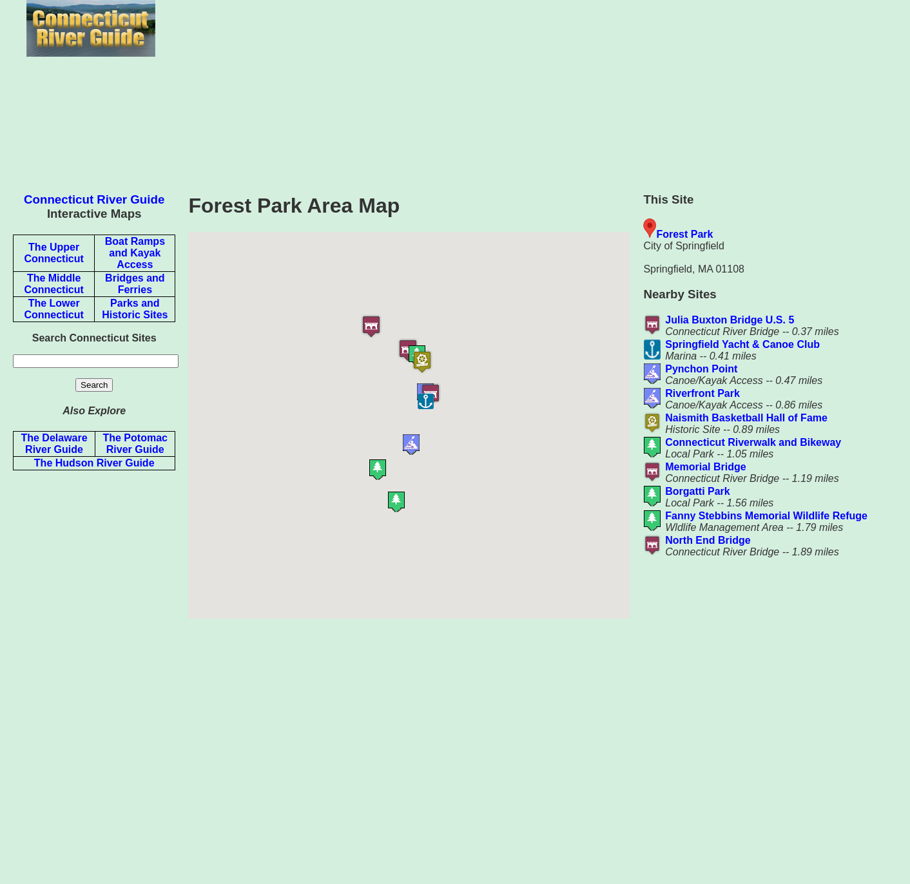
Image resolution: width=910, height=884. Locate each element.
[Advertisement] (94, 674)
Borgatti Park (697, 491)
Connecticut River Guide (94, 199)
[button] (472, 407)
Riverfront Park (702, 393)
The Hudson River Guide (94, 462)
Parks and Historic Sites (135, 309)
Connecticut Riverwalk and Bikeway (753, 442)
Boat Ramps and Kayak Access (135, 253)
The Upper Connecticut (53, 253)
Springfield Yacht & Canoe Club (742, 344)
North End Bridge (707, 540)
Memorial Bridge (705, 466)
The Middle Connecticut (53, 284)
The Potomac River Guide (134, 443)
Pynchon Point (701, 368)
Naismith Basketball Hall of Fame (746, 417)
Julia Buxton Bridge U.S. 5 (729, 319)
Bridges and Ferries (134, 284)
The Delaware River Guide (54, 443)
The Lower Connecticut (53, 309)
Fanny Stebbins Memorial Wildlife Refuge (766, 515)
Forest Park (684, 234)
